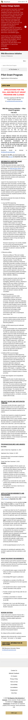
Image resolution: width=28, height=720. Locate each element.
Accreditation (14, 687)
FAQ (2, 39)
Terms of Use (14, 681)
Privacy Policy (14, 679)
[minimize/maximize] (25, 27)
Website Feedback (14, 673)
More (25, 61)
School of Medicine (7, 56)
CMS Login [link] (14, 713)
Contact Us (14, 670)
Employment (14, 690)
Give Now (14, 693)
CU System (14, 676)
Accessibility (14, 684)
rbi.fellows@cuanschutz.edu (8, 152)
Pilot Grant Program (11, 65)
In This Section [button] (14, 69)
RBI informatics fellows (15, 168)
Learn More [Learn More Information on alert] (4, 48)
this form (11, 156)
